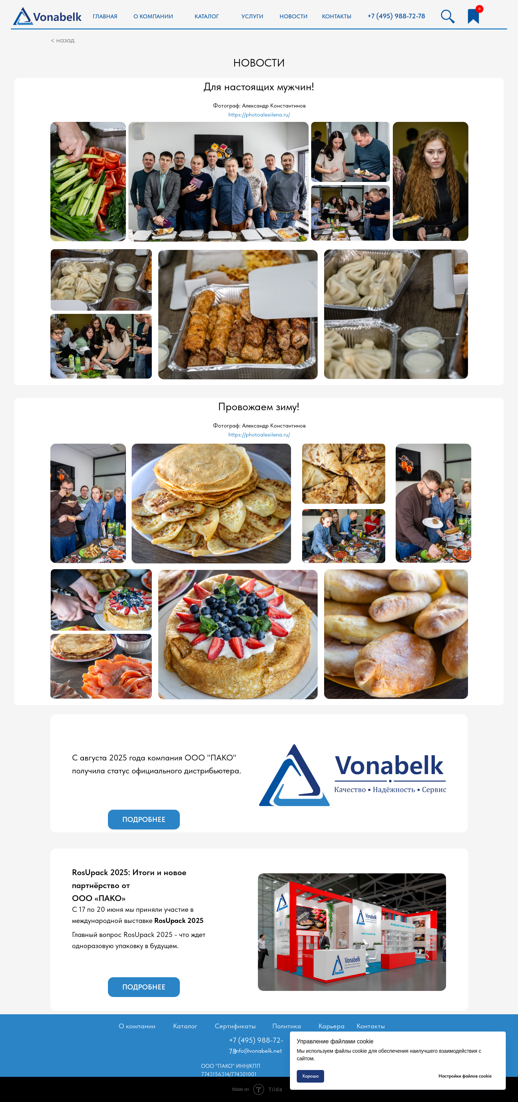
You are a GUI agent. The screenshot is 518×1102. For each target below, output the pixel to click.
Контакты (370, 1026)
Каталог (185, 1026)
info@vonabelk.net (258, 1050)
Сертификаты (235, 1026)
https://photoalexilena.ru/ (259, 114)
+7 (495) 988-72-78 (396, 16)
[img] (48, 17)
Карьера (331, 1026)
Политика (286, 1026)
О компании (137, 1026)
